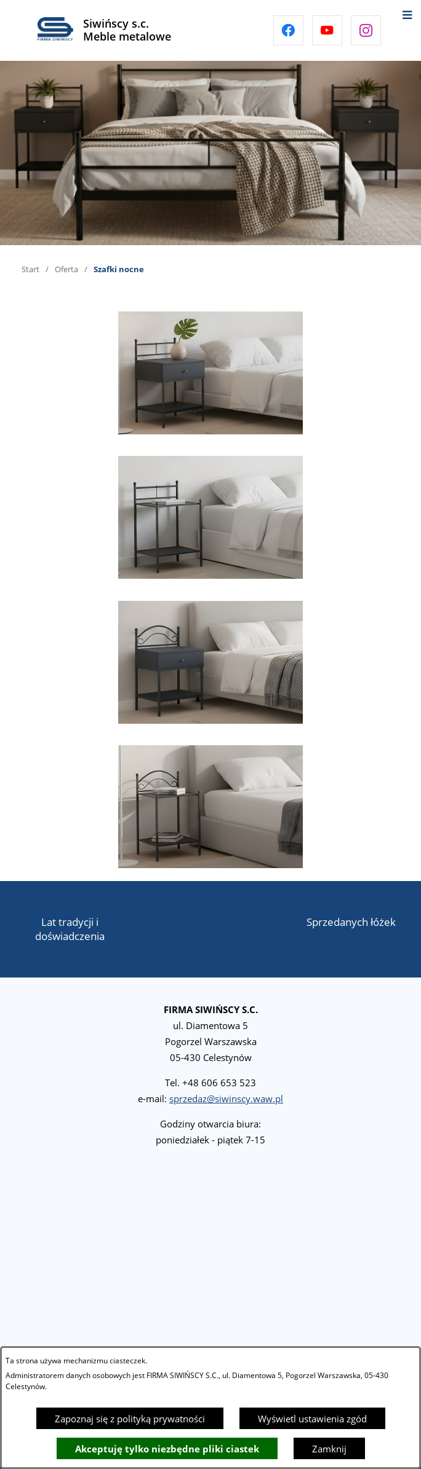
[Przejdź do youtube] (327, 30)
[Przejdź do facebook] (288, 30)
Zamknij (329, 1449)
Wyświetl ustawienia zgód (312, 1418)
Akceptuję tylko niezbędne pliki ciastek (167, 1449)
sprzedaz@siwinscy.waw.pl (226, 1098)
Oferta (66, 269)
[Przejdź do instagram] (365, 30)
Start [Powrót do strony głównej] (30, 269)
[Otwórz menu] (407, 14)
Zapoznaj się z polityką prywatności (130, 1418)
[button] (210, 431)
